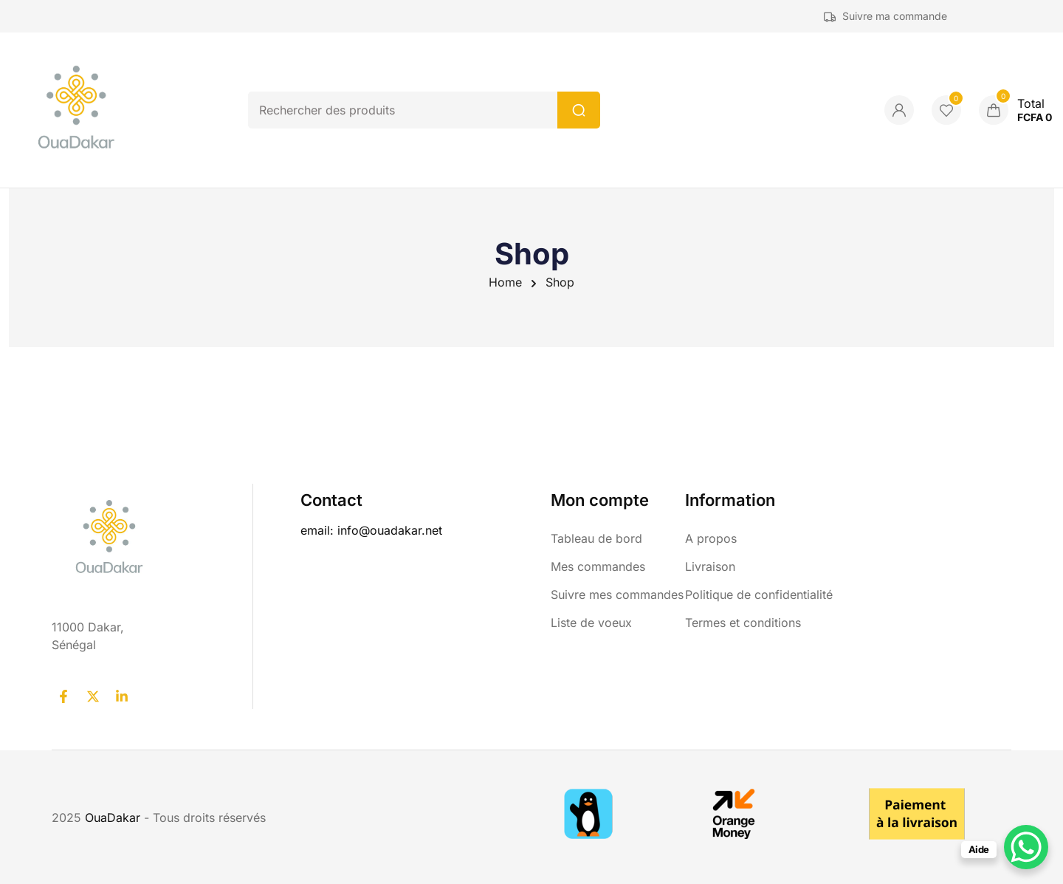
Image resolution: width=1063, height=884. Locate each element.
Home (505, 282)
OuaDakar (114, 817)
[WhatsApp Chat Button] (1026, 847)
